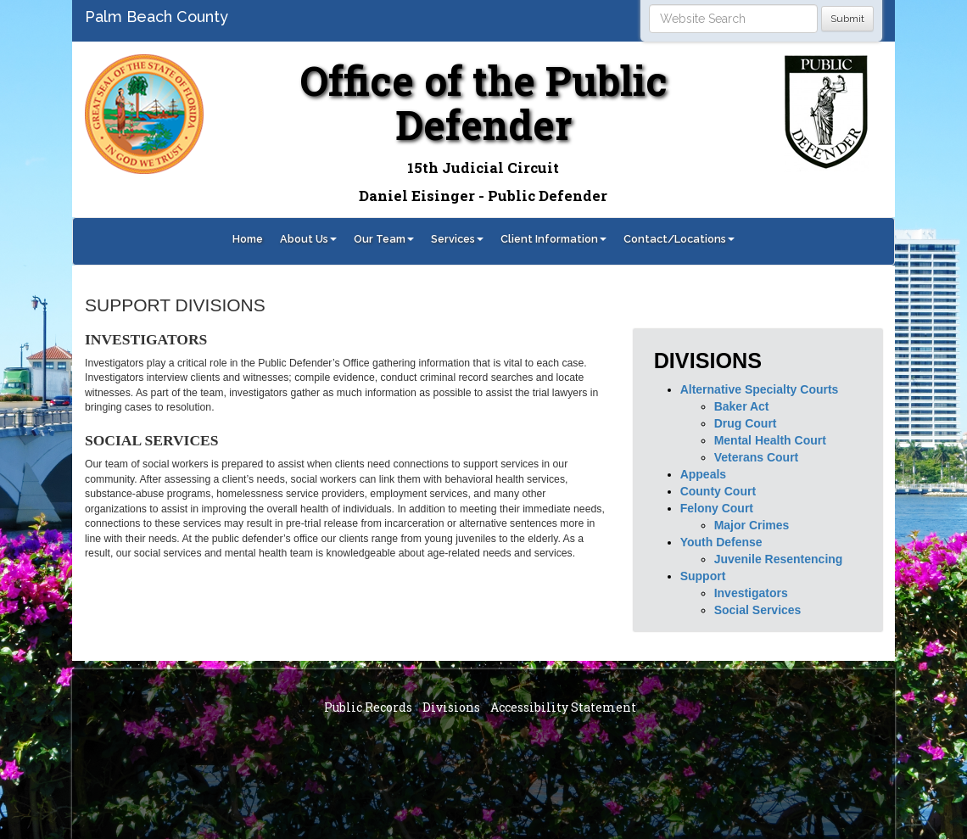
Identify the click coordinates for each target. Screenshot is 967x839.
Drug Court (745, 423)
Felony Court (716, 508)
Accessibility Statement (563, 707)
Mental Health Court (770, 440)
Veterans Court (756, 457)
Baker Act (741, 406)
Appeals (703, 474)
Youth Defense (721, 542)
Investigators (751, 593)
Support (703, 576)
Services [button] (457, 238)
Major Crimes (752, 525)
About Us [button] (308, 238)
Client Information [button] (553, 238)
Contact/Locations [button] (679, 238)
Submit (847, 19)
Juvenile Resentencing (778, 559)
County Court (718, 491)
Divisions (451, 707)
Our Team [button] (384, 238)
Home (247, 238)
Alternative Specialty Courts (759, 389)
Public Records (368, 707)
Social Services (758, 610)
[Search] (733, 18)
